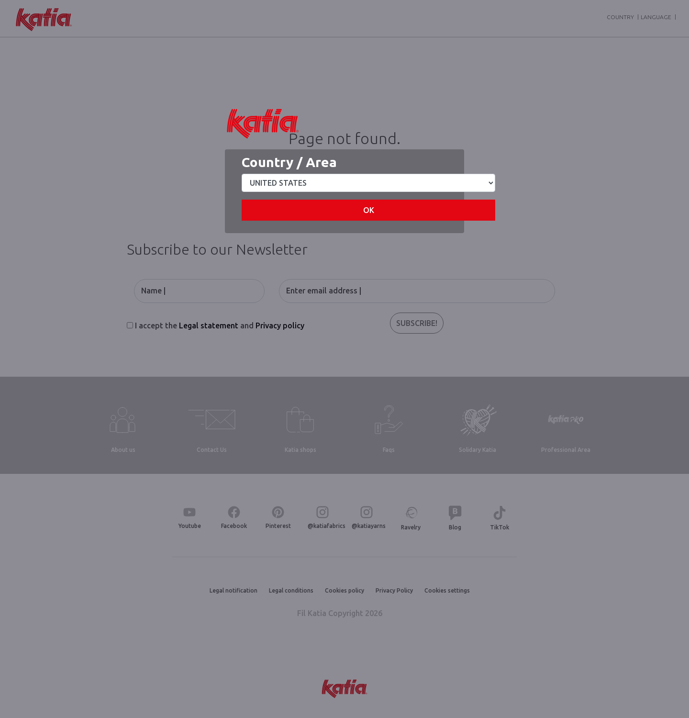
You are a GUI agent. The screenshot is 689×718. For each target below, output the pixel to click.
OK (368, 210)
